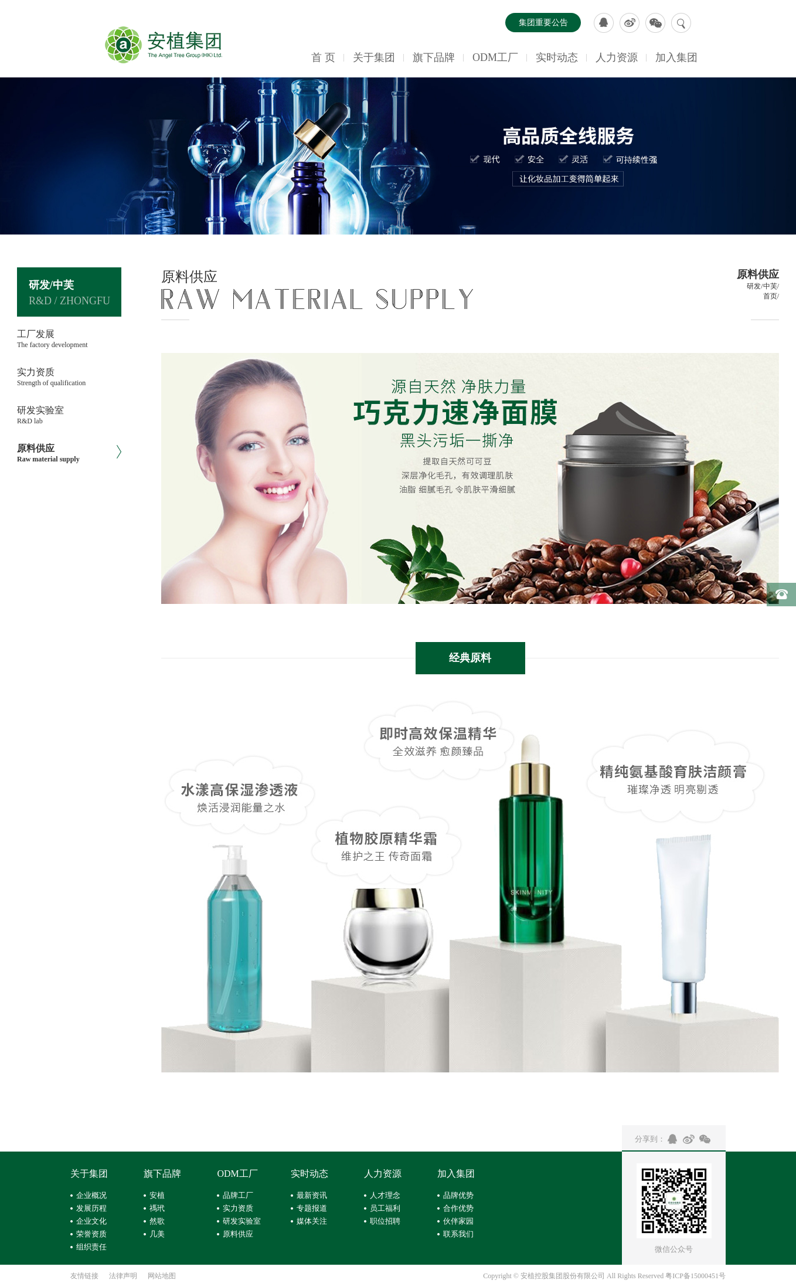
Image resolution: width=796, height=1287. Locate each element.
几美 (157, 1234)
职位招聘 (385, 1221)
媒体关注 (312, 1221)
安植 (157, 1195)
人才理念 (385, 1195)
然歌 (157, 1221)
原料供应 (238, 1234)
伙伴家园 (458, 1221)
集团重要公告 (543, 22)
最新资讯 (312, 1195)
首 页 (323, 57)
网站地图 (162, 1276)
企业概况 (91, 1195)
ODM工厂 (495, 57)
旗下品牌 (434, 57)
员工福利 (385, 1208)
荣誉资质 (91, 1234)
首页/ (771, 296)
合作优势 (458, 1208)
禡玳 (157, 1208)
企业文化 (91, 1221)
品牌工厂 (238, 1195)
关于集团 (374, 57)
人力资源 (617, 57)
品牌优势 (458, 1195)
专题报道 (312, 1208)
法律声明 (123, 1276)
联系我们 (458, 1234)
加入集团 (676, 57)
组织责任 (91, 1246)
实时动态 (557, 57)
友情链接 (84, 1276)
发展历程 (91, 1208)
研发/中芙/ (763, 286)
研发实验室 (242, 1221)
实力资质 (238, 1208)
